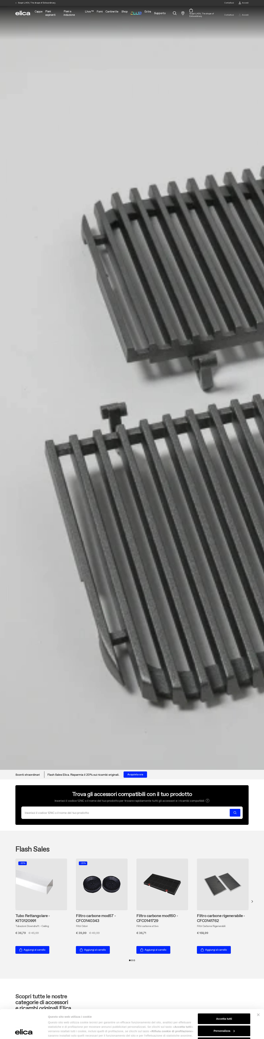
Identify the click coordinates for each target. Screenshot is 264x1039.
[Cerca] (127, 813)
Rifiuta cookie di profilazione (224, 1015)
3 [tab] (134, 960)
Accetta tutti (224, 991)
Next (252, 901)
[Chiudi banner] (258, 987)
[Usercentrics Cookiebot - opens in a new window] (24, 1032)
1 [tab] (130, 960)
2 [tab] (132, 960)
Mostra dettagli (58, 1031)
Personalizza (224, 1003)
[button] (207, 800)
